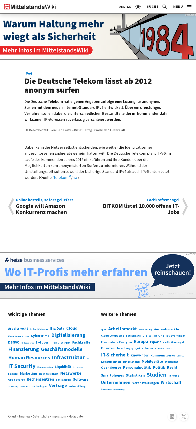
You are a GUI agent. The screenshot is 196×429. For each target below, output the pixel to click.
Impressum (59, 416)
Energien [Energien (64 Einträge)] (65, 342)
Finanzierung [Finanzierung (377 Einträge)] (23, 349)
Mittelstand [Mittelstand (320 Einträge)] (131, 362)
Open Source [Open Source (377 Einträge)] (111, 367)
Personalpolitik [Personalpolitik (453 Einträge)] (137, 367)
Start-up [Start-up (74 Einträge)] (13, 386)
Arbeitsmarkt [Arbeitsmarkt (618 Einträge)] (122, 328)
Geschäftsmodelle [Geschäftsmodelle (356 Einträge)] (62, 349)
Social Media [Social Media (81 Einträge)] (63, 380)
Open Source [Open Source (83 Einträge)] (16, 380)
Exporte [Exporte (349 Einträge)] (155, 342)
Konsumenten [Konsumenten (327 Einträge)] (111, 362)
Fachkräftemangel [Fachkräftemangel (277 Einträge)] (173, 342)
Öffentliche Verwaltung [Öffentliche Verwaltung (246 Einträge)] (113, 389)
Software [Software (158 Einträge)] (81, 379)
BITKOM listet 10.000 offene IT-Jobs (140, 206)
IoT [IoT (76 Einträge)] (89, 358)
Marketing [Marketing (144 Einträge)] (28, 373)
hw (75, 178)
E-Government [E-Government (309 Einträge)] (175, 336)
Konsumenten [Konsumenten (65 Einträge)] (45, 367)
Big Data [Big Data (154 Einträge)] (57, 328)
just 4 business (20, 416)
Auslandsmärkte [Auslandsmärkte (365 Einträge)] (166, 329)
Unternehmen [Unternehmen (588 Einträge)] (115, 382)
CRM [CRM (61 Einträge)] (27, 336)
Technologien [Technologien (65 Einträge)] (39, 386)
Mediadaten (76, 416)
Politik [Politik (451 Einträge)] (159, 367)
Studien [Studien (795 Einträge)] (156, 375)
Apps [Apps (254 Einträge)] (103, 329)
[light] (130, 6)
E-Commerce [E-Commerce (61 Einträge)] (28, 342)
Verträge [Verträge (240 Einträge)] (58, 386)
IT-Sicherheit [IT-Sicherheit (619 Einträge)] (115, 354)
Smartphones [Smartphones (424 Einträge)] (112, 375)
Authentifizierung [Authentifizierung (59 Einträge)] (39, 328)
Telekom (60, 178)
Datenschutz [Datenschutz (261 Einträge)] (133, 336)
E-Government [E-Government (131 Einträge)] (47, 342)
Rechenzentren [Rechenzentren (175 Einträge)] (40, 379)
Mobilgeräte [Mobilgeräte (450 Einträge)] (152, 361)
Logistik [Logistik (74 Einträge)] (13, 374)
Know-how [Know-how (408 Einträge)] (140, 355)
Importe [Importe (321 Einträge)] (150, 348)
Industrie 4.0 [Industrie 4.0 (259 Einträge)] (165, 348)
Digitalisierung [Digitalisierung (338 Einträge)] (68, 335)
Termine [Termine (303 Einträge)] (173, 376)
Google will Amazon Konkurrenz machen (55, 206)
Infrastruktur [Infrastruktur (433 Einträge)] (68, 357)
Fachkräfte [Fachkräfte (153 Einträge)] (81, 342)
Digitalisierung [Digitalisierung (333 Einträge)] (153, 335)
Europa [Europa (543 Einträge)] (141, 342)
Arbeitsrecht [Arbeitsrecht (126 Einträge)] (18, 328)
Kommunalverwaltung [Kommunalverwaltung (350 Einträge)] (167, 355)
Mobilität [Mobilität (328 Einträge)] (171, 362)
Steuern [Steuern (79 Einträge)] (25, 386)
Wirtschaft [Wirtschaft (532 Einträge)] (171, 382)
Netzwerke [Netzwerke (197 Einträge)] (71, 373)
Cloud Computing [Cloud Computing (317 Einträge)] (112, 336)
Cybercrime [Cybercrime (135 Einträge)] (40, 335)
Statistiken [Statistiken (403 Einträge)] (135, 375)
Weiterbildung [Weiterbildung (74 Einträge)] (77, 386)
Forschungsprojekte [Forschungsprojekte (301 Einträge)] (130, 348)
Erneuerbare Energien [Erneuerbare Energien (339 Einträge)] (116, 342)
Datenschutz (41, 416)
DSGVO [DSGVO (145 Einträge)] (14, 342)
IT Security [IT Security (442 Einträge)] (21, 366)
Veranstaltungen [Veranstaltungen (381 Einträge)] (145, 383)
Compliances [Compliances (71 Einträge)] (15, 336)
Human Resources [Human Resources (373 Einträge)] (29, 357)
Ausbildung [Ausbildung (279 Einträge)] (145, 329)
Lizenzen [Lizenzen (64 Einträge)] (78, 367)
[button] (157, 6)
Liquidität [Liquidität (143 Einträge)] (63, 366)
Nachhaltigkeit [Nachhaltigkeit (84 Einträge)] (48, 374)
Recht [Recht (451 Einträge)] (172, 367)
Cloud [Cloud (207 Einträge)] (72, 328)
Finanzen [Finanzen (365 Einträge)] (108, 348)
